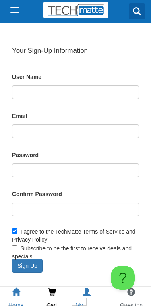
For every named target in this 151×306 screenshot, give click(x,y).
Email (19, 116)
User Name (26, 77)
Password (25, 155)
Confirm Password (37, 194)
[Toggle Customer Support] (123, 278)
